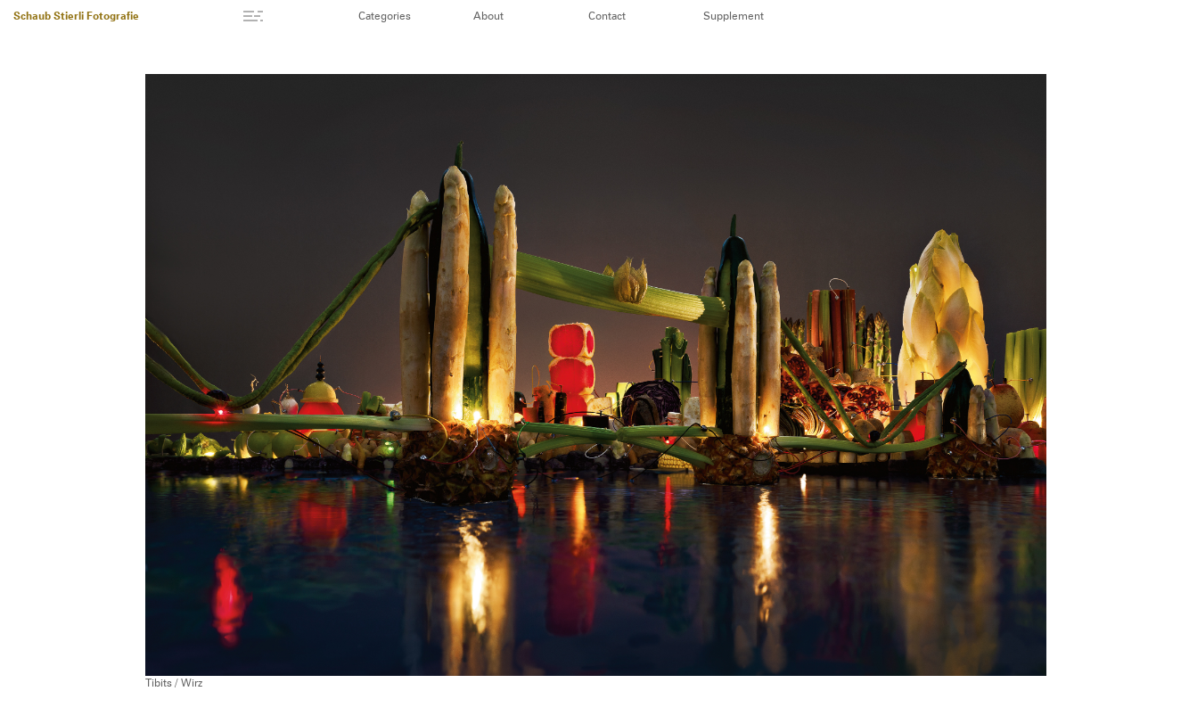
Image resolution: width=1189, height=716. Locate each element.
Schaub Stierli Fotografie (76, 17)
